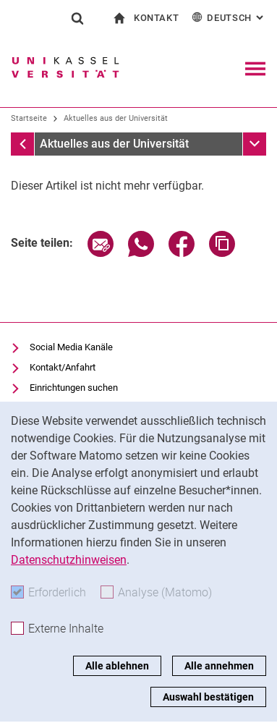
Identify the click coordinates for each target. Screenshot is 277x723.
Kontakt (156, 17)
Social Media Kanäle (71, 347)
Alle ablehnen (117, 666)
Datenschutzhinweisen (69, 560)
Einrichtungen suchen (74, 387)
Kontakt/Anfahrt (62, 367)
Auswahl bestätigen (208, 697)
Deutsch (229, 17)
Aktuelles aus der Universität (116, 118)
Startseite (29, 118)
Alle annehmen (219, 666)
